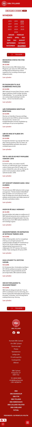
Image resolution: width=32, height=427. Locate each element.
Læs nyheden (7, 77)
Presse (16, 349)
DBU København (16, 402)
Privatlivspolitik (16, 357)
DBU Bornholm (16, 394)
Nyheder (18, 10)
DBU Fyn (16, 396)
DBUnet (16, 363)
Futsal (16, 410)
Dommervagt (16, 346)
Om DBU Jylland (16, 343)
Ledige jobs (16, 354)
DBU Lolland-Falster (16, 405)
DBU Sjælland (16, 407)
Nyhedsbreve (16, 352)
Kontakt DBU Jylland (16, 341)
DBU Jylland (10, 10)
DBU (16, 391)
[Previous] (19, 54)
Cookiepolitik (16, 360)
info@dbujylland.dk (16, 380)
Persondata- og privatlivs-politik (16, 415)
